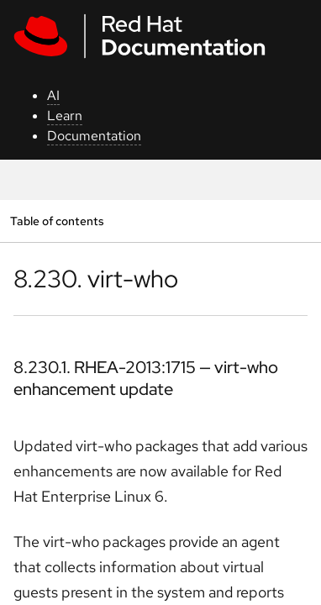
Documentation (94, 136)
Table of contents (56, 221)
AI (53, 95)
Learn (64, 115)
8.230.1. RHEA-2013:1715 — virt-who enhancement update (145, 378)
